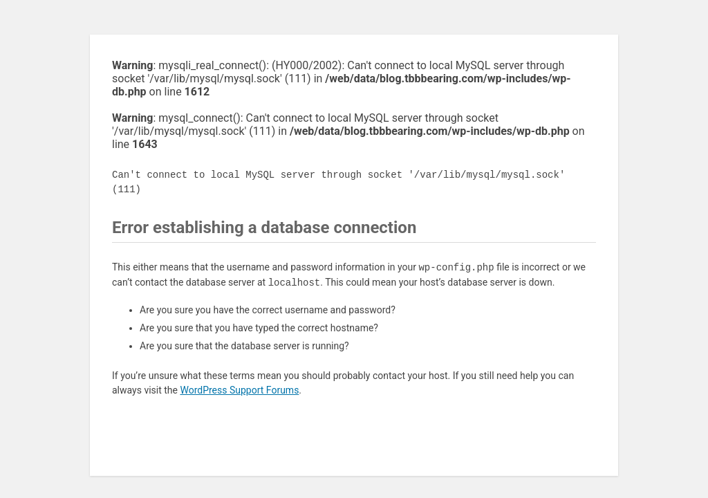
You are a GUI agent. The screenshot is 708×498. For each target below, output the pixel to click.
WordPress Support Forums (239, 390)
